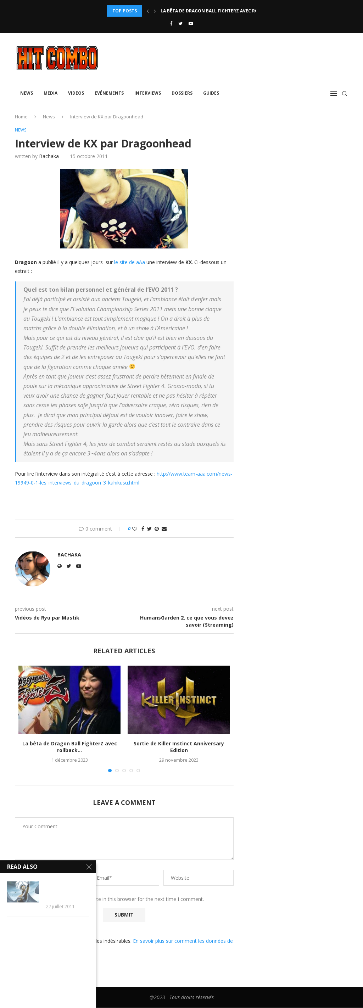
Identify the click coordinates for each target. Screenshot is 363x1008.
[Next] (155, 11)
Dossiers (182, 93)
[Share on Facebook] (142, 529)
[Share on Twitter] (149, 529)
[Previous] (148, 11)
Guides (211, 93)
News (26, 93)
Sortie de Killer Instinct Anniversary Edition (179, 747)
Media (50, 93)
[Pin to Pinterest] (157, 529)
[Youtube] (191, 23)
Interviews (147, 93)
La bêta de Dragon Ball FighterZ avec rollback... (220, 11)
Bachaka (49, 156)
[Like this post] (134, 529)
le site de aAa (129, 262)
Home (21, 116)
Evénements (109, 93)
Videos (76, 93)
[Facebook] (171, 23)
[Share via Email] (164, 529)
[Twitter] (180, 23)
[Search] (344, 93)
